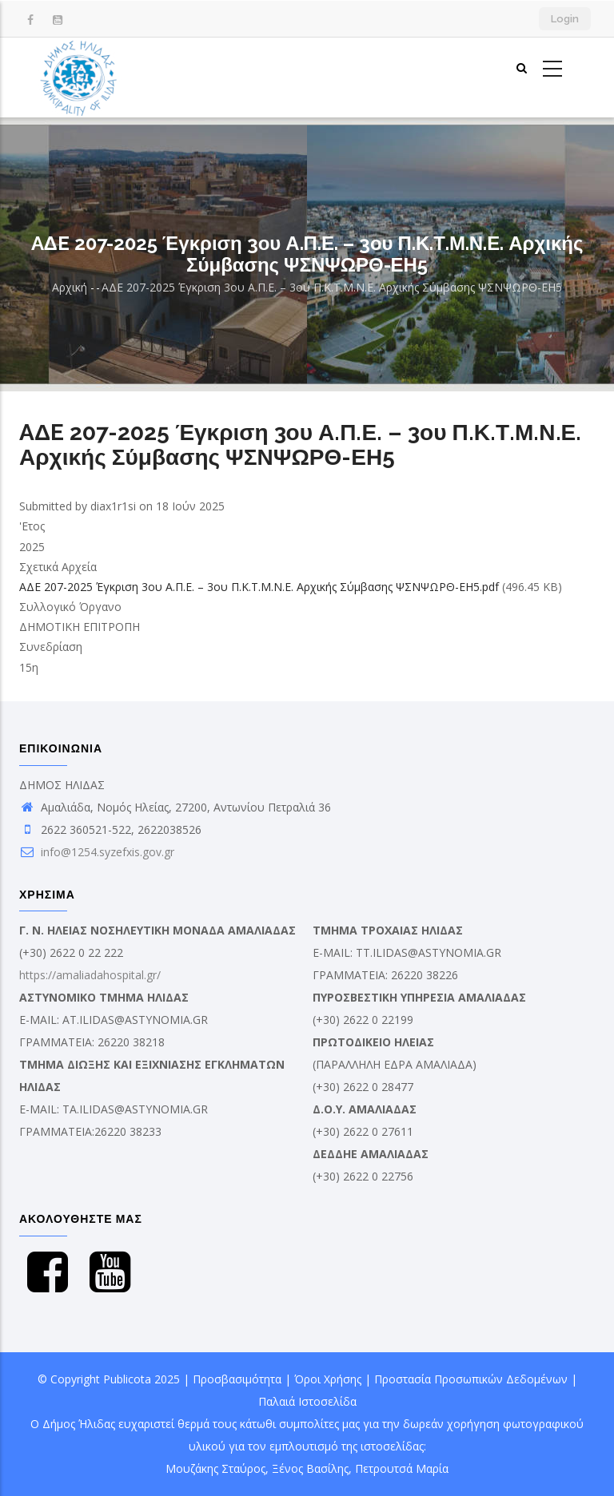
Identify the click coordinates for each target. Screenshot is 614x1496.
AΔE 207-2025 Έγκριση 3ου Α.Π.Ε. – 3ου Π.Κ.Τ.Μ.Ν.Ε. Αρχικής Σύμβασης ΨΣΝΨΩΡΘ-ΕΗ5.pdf (259, 586)
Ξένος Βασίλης (310, 1468)
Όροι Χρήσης (327, 1379)
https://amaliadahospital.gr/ (90, 974)
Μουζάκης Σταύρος (215, 1468)
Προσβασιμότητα (237, 1379)
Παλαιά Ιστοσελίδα (307, 1401)
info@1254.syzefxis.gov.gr (96, 851)
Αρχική (69, 287)
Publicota (127, 1379)
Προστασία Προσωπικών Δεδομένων (471, 1379)
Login (565, 19)
